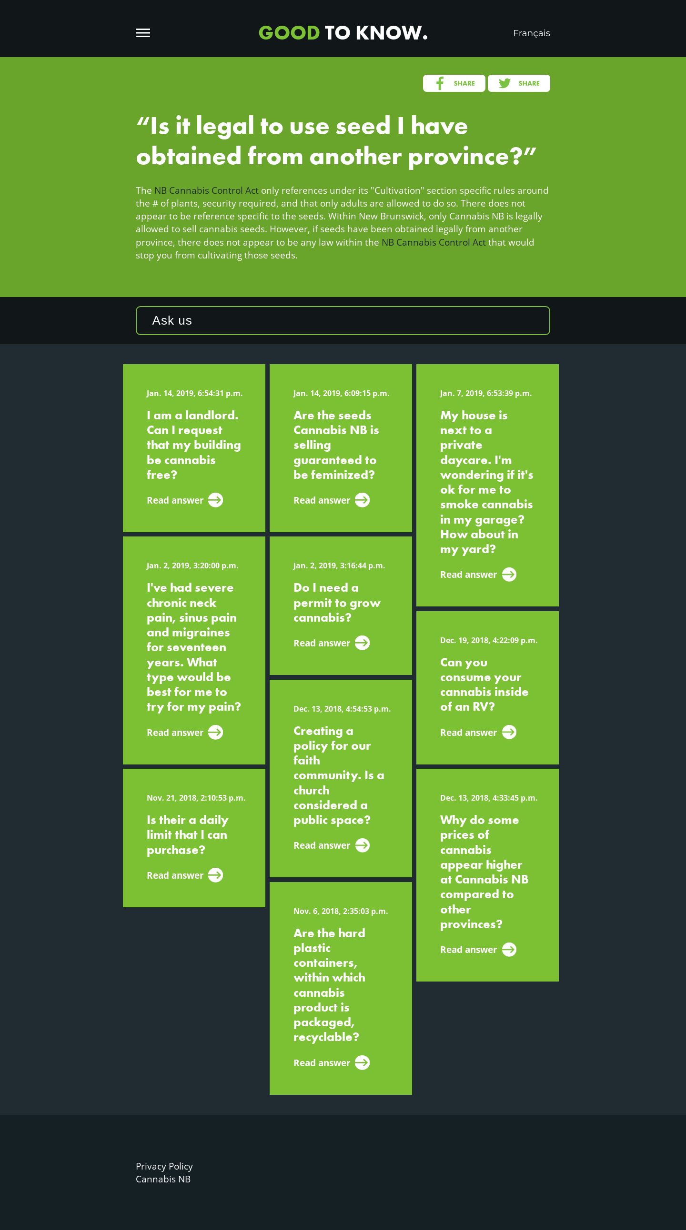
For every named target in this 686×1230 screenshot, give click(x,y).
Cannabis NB (163, 1179)
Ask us (172, 320)
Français (531, 33)
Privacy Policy (164, 1166)
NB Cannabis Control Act (206, 190)
